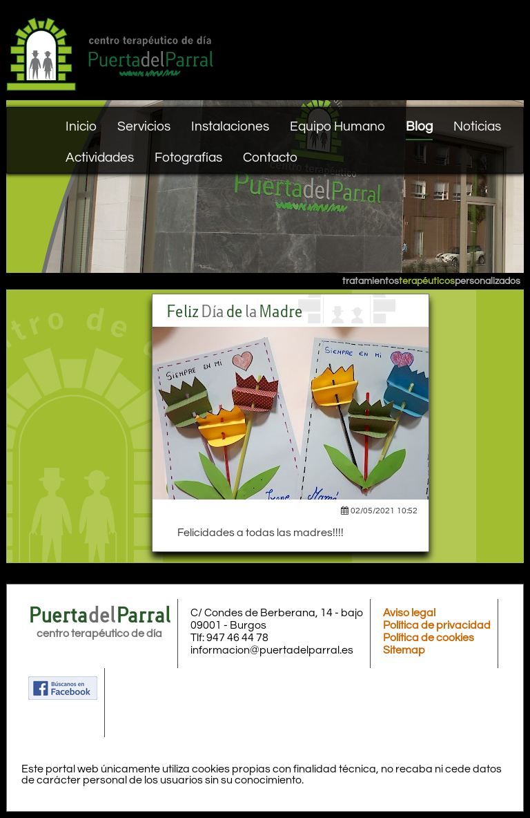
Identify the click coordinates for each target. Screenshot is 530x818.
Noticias (477, 126)
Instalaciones (230, 126)
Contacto (270, 157)
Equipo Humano (337, 126)
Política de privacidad (437, 625)
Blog (419, 126)
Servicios (143, 126)
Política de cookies (428, 637)
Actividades (100, 157)
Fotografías (188, 157)
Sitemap (404, 650)
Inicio (81, 126)
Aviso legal (409, 612)
